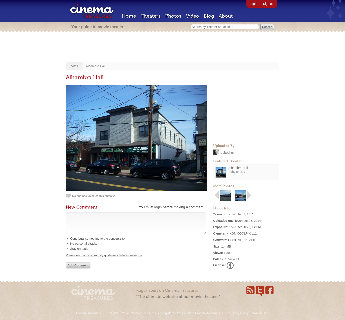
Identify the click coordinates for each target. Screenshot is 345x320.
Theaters (151, 16)
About (226, 16)
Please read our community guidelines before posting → (104, 259)
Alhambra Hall (95, 66)
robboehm (227, 152)
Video (192, 16)
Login (253, 4)
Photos (173, 16)
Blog (209, 16)
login (158, 207)
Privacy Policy (238, 313)
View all (233, 259)
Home (129, 16)
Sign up (268, 4)
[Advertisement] (172, 48)
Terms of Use (259, 313)
